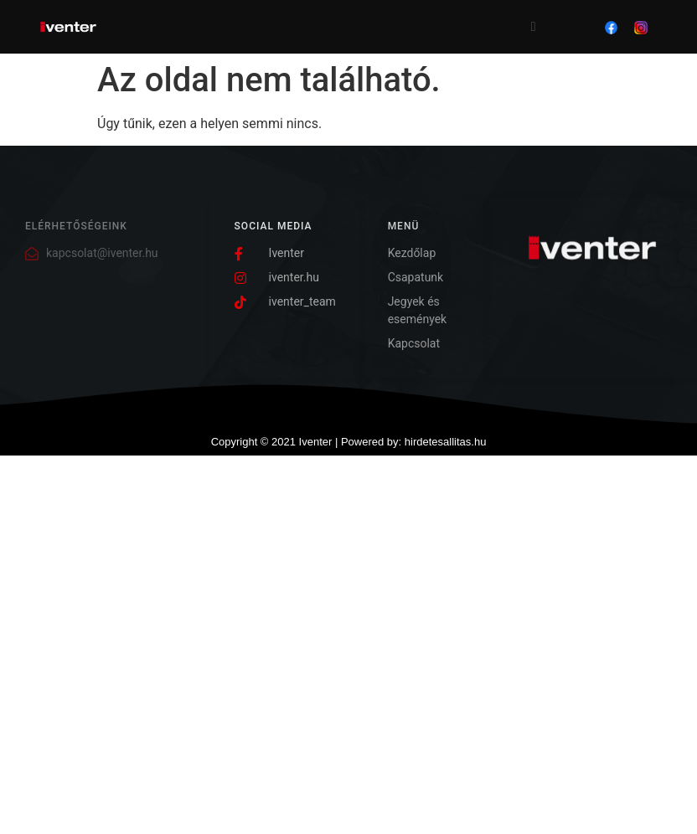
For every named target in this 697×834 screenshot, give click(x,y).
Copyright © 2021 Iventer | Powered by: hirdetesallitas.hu (349, 441)
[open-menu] (534, 27)
